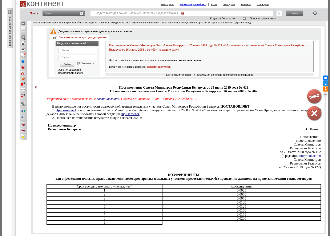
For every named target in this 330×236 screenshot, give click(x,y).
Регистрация (167, 4)
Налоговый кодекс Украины (160, 13)
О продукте (229, 4)
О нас (214, 4)
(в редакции (301, 156)
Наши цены (263, 4)
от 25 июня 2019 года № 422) (300, 167)
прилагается (131, 114)
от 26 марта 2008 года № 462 (300, 152)
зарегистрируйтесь (159, 66)
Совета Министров (307, 144)
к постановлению (308, 140)
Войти (67, 64)
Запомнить (87, 63)
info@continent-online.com (238, 74)
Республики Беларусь (305, 148)
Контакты (246, 4)
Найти (294, 13)
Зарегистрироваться (70, 69)
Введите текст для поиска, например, (136, 13)
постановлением (108, 99)
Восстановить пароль (71, 72)
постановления (310, 156)
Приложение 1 (66, 110)
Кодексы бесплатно (222, 18)
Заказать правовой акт (193, 4)
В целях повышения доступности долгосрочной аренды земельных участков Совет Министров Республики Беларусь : (151, 106)
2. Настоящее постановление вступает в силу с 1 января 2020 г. (97, 118)
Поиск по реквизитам (263, 18)
